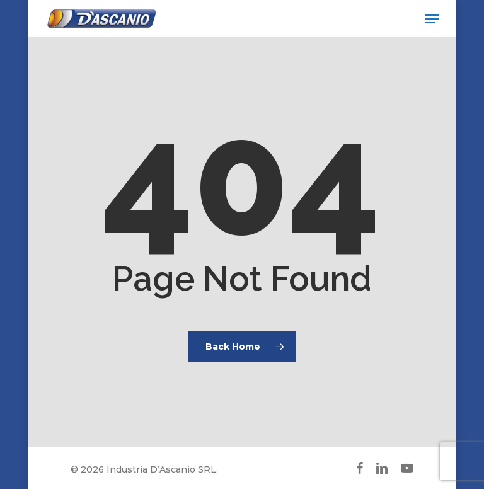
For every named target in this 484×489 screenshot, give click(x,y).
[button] (432, 19)
